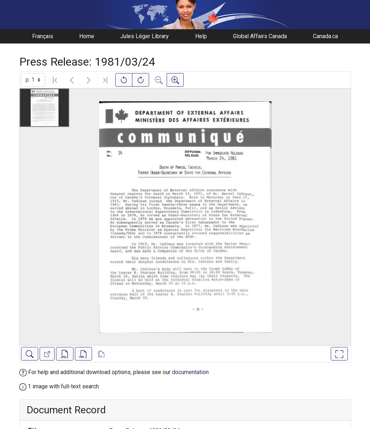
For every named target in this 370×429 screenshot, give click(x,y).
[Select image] (33, 80)
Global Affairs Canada (260, 36)
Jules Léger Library (144, 36)
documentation (190, 372)
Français (42, 36)
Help (201, 36)
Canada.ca (325, 36)
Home (86, 36)
